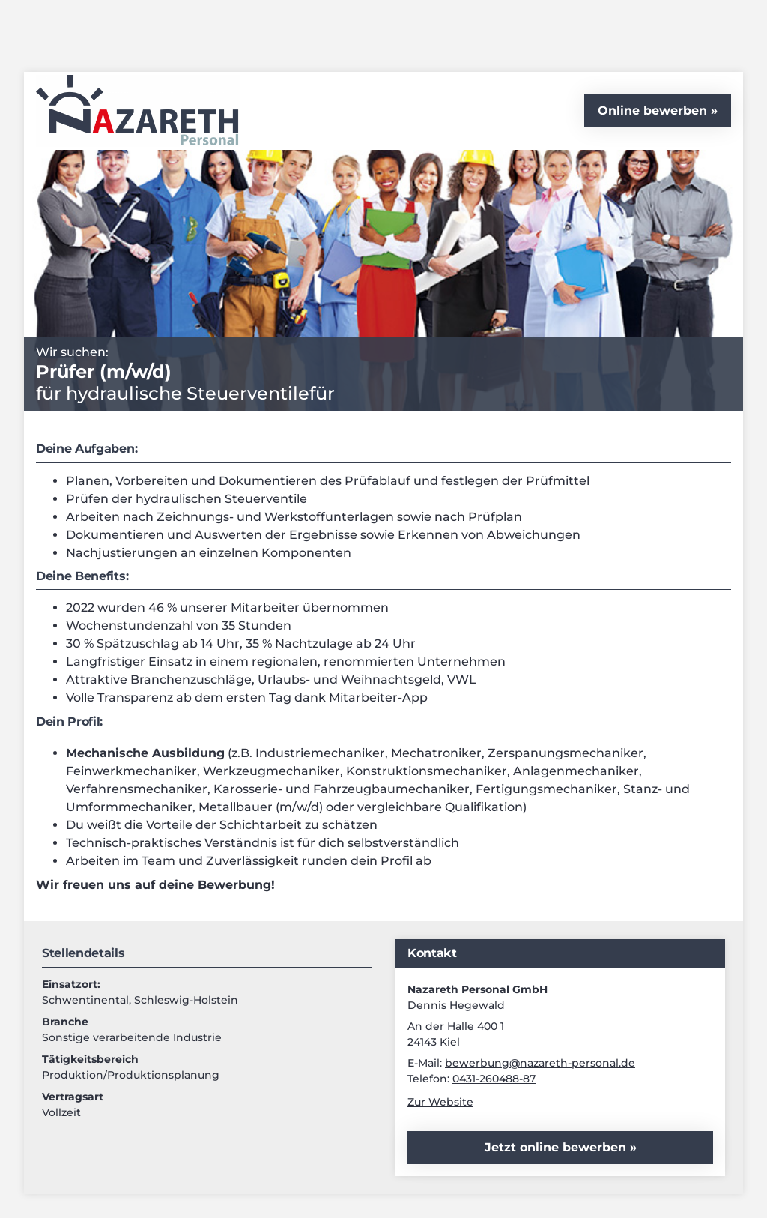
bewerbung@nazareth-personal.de (540, 1063)
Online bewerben (652, 110)
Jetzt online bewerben (557, 1147)
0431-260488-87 (494, 1078)
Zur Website (440, 1102)
